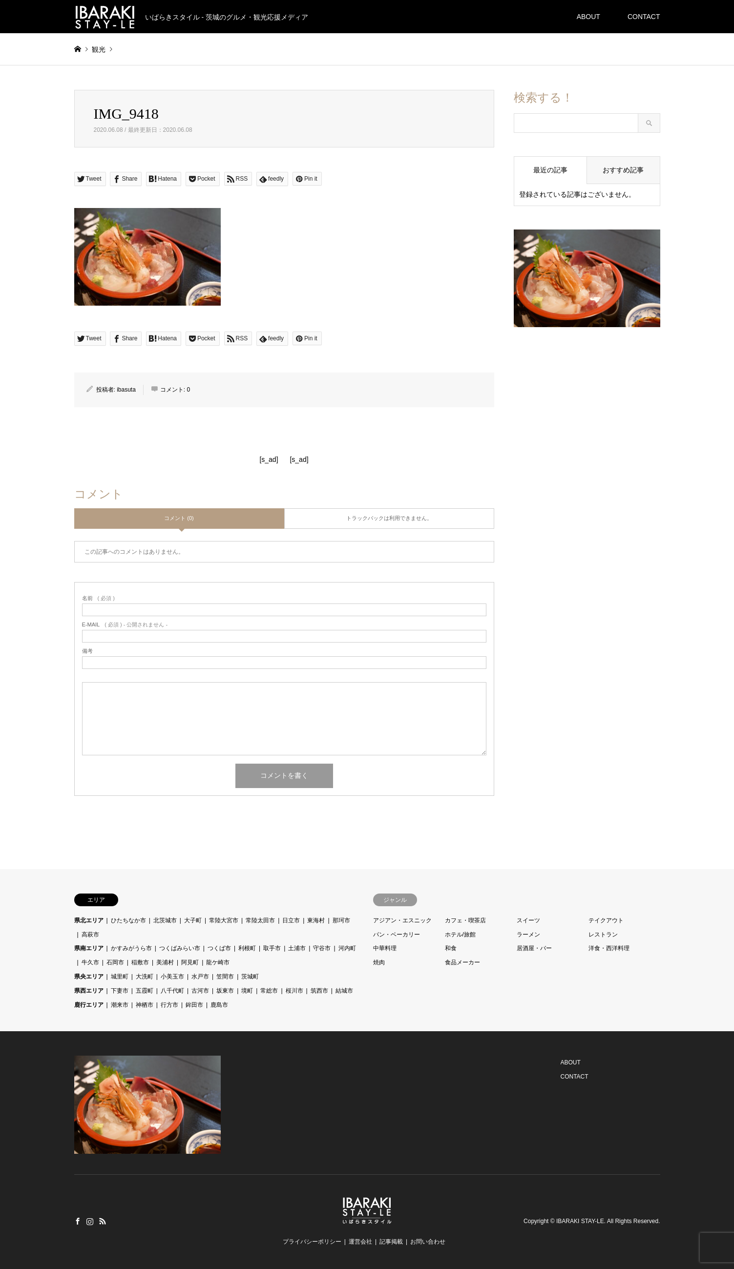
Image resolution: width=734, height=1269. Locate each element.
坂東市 (225, 990)
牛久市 (90, 962)
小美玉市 (172, 976)
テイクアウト (606, 920)
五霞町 (144, 990)
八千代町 (172, 990)
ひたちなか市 (128, 920)
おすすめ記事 (623, 170)
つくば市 (219, 948)
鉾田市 (194, 1004)
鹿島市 (219, 1004)
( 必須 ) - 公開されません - (125, 624)
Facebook (77, 1221)
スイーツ (528, 920)
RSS (102, 1221)
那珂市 (341, 920)
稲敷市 (140, 962)
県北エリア (89, 920)
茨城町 (250, 976)
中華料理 (385, 948)
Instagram (89, 1221)
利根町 (247, 948)
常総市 (269, 990)
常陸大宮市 (223, 920)
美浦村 (165, 962)
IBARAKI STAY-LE (580, 1221)
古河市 (200, 990)
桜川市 (294, 990)
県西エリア (89, 990)
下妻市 (119, 990)
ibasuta (126, 389)
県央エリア (89, 976)
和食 (451, 948)
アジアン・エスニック (402, 920)
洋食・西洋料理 (608, 948)
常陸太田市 (260, 920)
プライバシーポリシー (312, 1241)
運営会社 (360, 1241)
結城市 (344, 990)
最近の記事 (550, 170)
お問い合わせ (427, 1241)
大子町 (193, 920)
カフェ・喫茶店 (465, 920)
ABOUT (588, 17)
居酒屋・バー (534, 948)
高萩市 (90, 934)
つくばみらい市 (179, 948)
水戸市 (200, 976)
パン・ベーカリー (396, 934)
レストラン (603, 934)
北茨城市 (165, 920)
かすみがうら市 (131, 948)
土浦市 (297, 948)
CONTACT (644, 17)
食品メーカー (462, 962)
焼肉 (379, 962)
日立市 (291, 920)
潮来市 (119, 1004)
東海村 (316, 920)
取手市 (272, 948)
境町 (247, 990)
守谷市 (322, 948)
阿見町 (190, 962)
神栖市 (144, 1004)
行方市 (169, 1004)
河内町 (347, 948)
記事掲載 (391, 1241)
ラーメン (528, 934)
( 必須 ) (98, 598)
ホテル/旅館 (460, 934)
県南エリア (89, 948)
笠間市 (225, 976)
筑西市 (319, 990)
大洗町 (144, 976)
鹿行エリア (89, 1004)
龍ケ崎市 (218, 962)
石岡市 (115, 962)
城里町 (119, 976)
